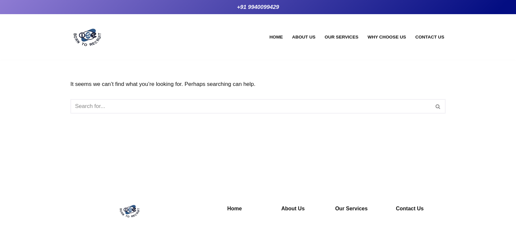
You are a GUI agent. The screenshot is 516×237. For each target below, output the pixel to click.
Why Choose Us (387, 37)
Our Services (341, 37)
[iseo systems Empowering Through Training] (87, 37)
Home (276, 37)
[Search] (250, 106)
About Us (304, 37)
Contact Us (429, 37)
